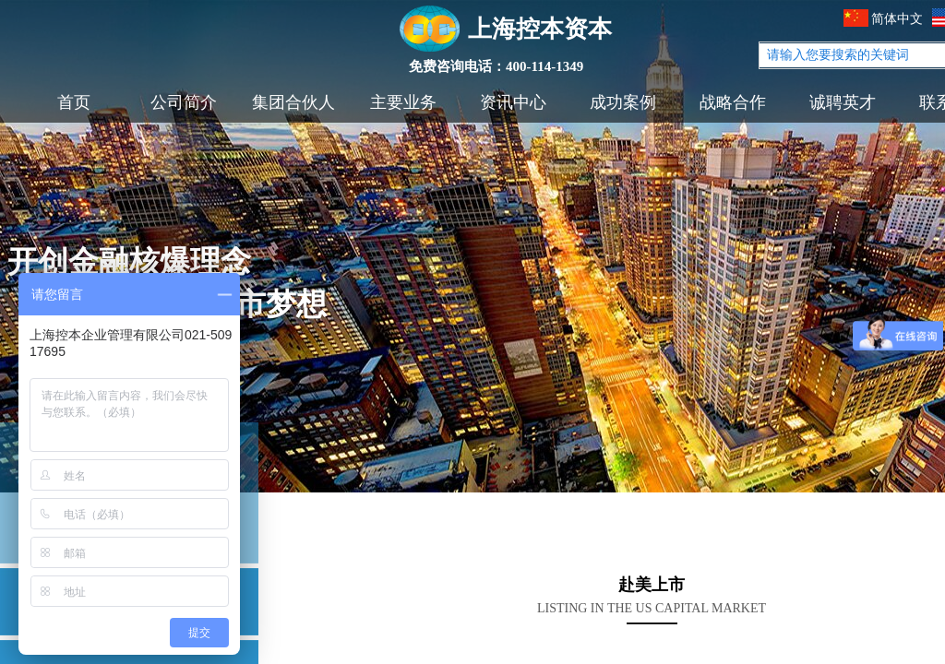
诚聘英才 (842, 102)
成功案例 (623, 102)
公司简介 (183, 102)
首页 (73, 102)
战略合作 (733, 102)
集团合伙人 (293, 102)
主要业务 (403, 102)
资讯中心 (513, 102)
